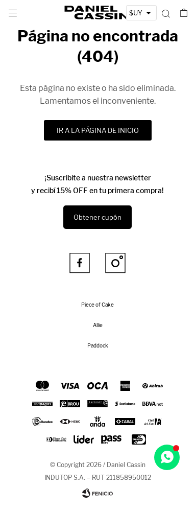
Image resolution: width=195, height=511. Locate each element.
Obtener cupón (97, 217)
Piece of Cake (97, 304)
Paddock (97, 345)
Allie (98, 325)
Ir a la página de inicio (98, 130)
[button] (166, 13)
